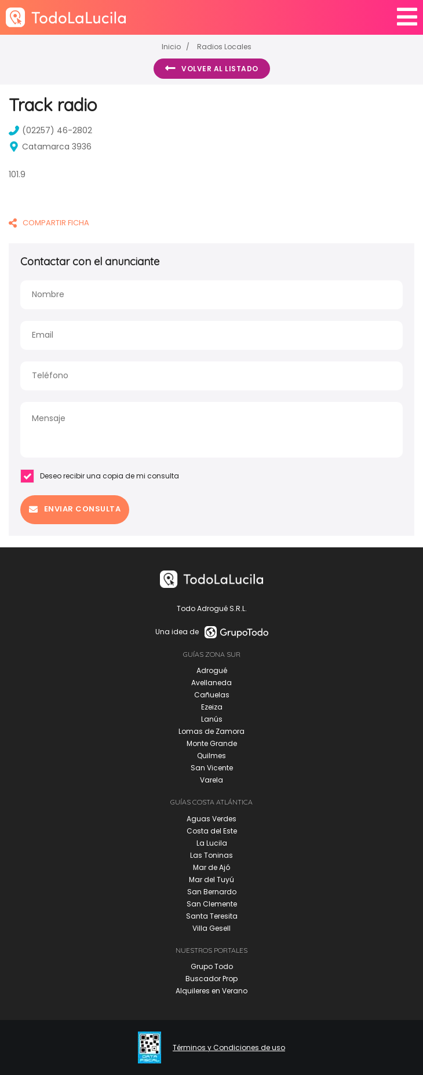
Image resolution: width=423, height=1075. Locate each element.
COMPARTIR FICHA (49, 222)
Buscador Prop (211, 978)
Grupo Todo (212, 966)
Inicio (171, 47)
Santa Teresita (212, 916)
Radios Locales (224, 47)
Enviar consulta (75, 508)
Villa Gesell (211, 928)
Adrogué (211, 670)
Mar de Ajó (211, 867)
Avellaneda (211, 683)
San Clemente (212, 904)
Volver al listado (211, 68)
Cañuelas (211, 695)
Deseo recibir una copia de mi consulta (99, 476)
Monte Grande (212, 743)
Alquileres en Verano (211, 991)
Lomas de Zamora (211, 731)
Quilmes (211, 755)
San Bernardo (211, 892)
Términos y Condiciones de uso (229, 1047)
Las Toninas (211, 855)
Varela (211, 780)
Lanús (212, 719)
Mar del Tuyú (211, 879)
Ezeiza (212, 707)
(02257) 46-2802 (50, 130)
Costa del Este (212, 831)
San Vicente (212, 768)
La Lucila (211, 843)
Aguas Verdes (211, 819)
